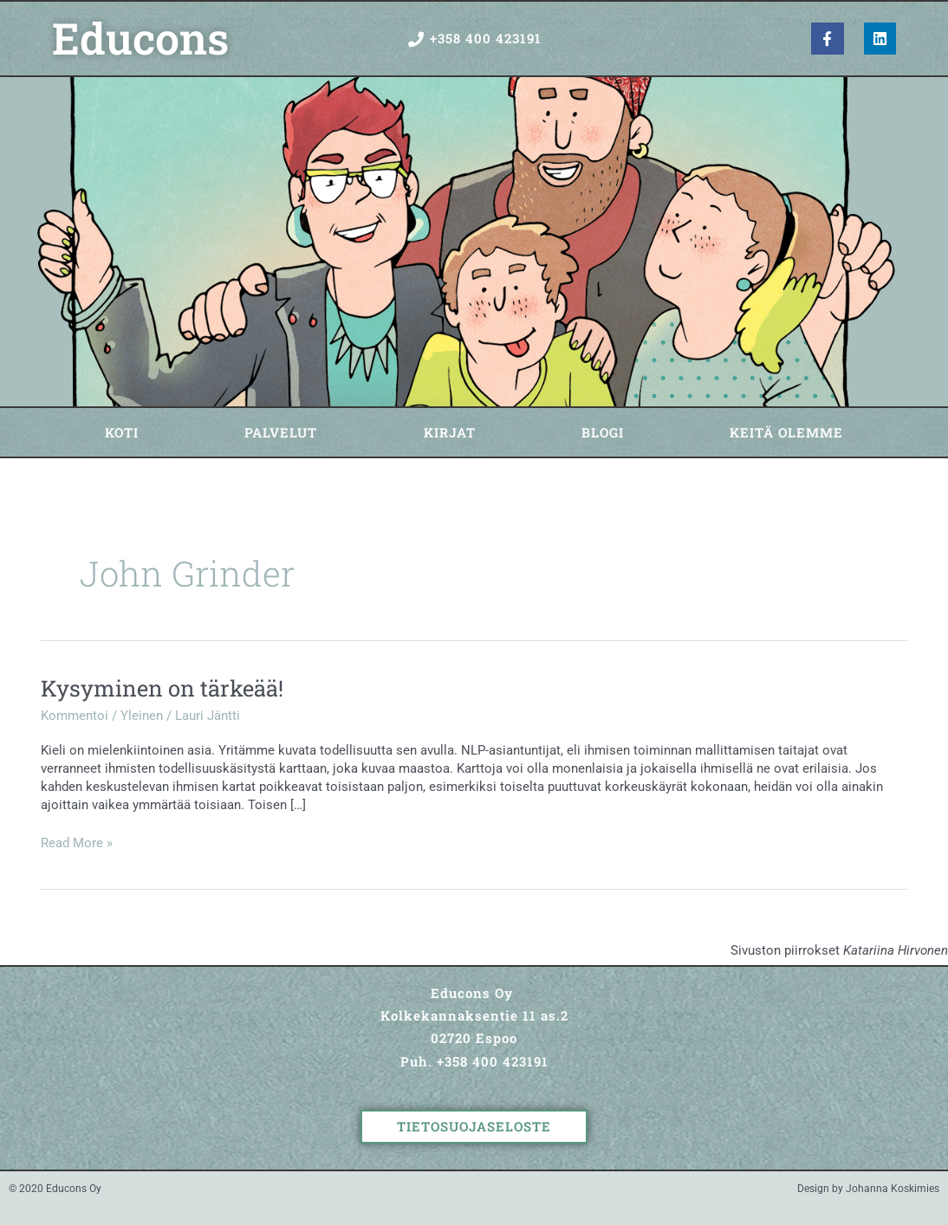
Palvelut (280, 432)
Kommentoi (74, 715)
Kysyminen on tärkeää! (162, 688)
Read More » (77, 842)
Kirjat (450, 432)
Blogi (602, 432)
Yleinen (141, 715)
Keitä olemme (786, 432)
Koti (122, 432)
